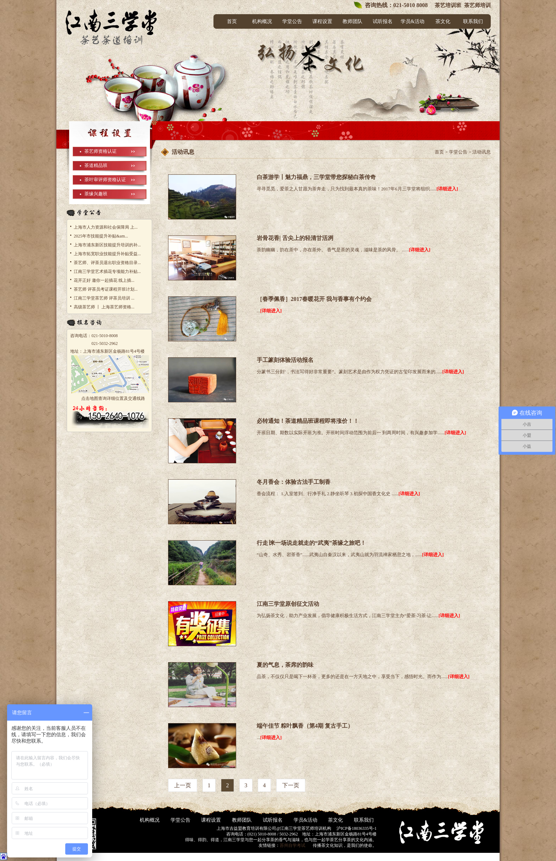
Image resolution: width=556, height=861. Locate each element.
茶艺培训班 (447, 5)
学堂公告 (292, 21)
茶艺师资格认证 (100, 151)
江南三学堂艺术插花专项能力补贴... (107, 271)
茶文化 (442, 21)
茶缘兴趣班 (95, 193)
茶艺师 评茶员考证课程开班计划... (106, 289)
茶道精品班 (95, 165)
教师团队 (352, 21)
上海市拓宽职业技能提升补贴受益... (107, 253)
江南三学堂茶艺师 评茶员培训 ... (104, 298)
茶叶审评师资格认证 (105, 179)
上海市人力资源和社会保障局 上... (106, 227)
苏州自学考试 (292, 845)
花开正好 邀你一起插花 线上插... (104, 280)
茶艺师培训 (477, 5)
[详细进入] (447, 188)
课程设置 (322, 21)
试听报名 (383, 21)
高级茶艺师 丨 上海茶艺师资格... (104, 306)
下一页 (290, 785)
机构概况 (262, 21)
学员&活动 (412, 21)
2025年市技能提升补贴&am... (101, 236)
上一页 (182, 785)
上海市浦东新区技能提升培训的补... (107, 244)
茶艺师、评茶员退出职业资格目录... (107, 262)
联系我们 (473, 21)
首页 (232, 21)
